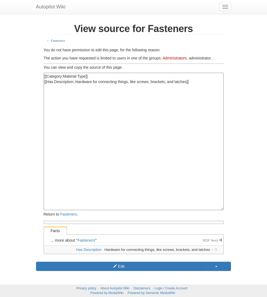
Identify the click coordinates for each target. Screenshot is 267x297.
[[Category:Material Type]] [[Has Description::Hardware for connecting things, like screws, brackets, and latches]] (134, 141)
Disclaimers (142, 288)
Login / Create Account (171, 288)
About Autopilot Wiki (114, 288)
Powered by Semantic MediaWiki (151, 293)
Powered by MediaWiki (106, 293)
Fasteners (58, 40)
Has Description (89, 250)
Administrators (174, 58)
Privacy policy (86, 288)
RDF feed (210, 240)
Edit (118, 266)
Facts (55, 231)
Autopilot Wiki (51, 7)
